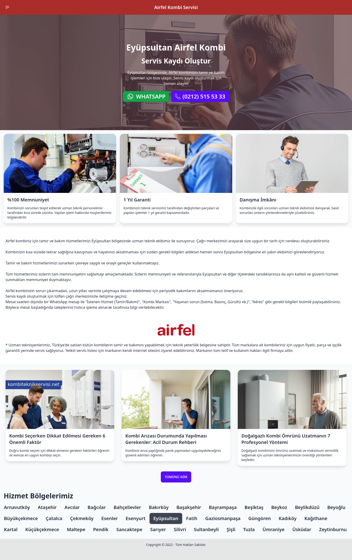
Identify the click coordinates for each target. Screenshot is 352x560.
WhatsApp (146, 96)
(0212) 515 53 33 (200, 96)
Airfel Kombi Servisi (176, 7)
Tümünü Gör (176, 477)
